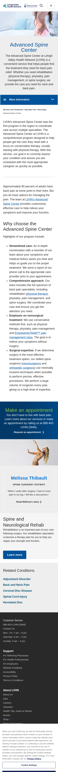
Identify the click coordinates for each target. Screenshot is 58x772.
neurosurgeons (31, 363)
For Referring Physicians (15, 655)
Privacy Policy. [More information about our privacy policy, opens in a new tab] (34, 763)
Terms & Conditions (13, 680)
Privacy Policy (10, 676)
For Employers (10, 663)
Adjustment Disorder (17, 579)
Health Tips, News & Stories (17, 711)
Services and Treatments (13, 110)
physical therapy (37, 293)
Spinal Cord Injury (15, 596)
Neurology (42, 110)
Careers (7, 702)
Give (5, 698)
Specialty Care (30, 110)
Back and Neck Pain (16, 584)
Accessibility (9, 672)
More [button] (52, 97)
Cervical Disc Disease (17, 590)
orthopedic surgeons (21, 367)
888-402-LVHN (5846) (14, 624)
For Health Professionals (15, 659)
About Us (8, 694)
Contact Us (9, 628)
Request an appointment (27, 432)
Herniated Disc (13, 602)
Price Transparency (13, 723)
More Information (19, 99)
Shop (7, 719)
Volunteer (8, 707)
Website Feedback (12, 667)
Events (6, 715)
